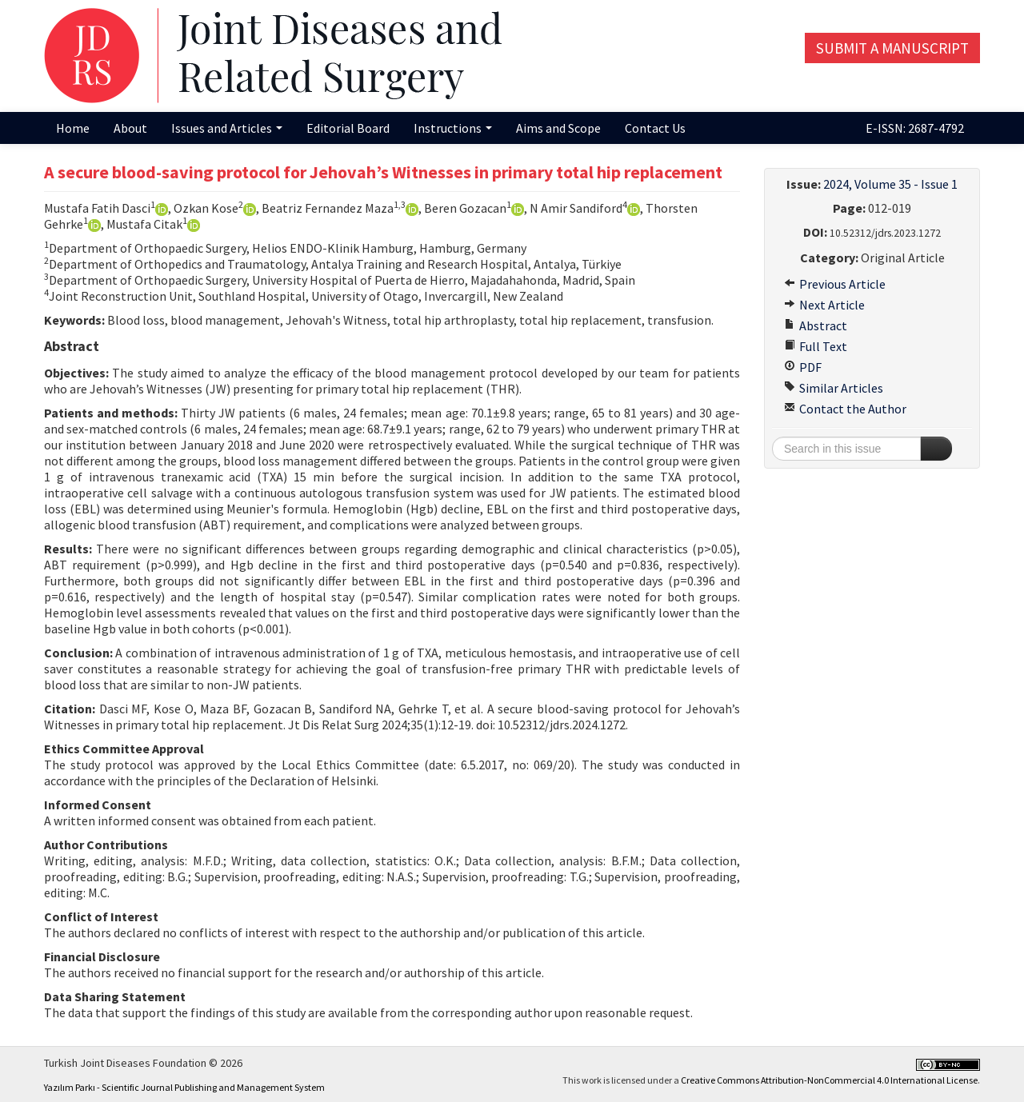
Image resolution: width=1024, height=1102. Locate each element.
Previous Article (835, 284)
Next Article (824, 305)
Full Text (815, 346)
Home (73, 128)
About (130, 128)
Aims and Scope (558, 128)
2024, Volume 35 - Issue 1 (890, 184)
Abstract (815, 325)
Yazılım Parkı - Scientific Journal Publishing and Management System (184, 1087)
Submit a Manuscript (892, 48)
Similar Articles (833, 388)
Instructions (453, 128)
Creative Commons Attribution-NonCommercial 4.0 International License (829, 1080)
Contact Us (655, 128)
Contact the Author (845, 409)
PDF (803, 367)
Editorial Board (348, 128)
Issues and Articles (226, 128)
